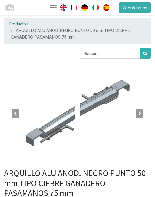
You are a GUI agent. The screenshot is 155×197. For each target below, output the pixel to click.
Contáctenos (135, 7)
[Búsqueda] (145, 53)
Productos (18, 24)
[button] (15, 113)
